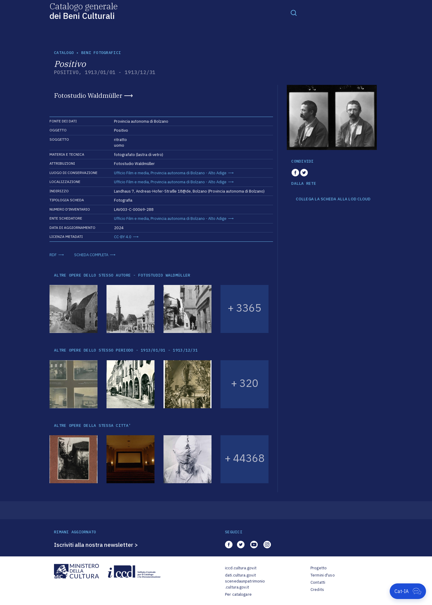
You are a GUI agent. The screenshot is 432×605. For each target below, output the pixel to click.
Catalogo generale (84, 11)
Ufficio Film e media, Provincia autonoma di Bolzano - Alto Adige (170, 172)
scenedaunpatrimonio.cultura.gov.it (245, 584)
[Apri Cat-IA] (408, 591)
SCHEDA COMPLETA (91, 254)
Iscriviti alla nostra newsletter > (96, 544)
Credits (317, 589)
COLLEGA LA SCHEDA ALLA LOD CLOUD (333, 199)
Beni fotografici (101, 52)
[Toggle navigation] (293, 12)
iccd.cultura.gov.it (240, 568)
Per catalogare (238, 594)
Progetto (318, 568)
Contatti (317, 582)
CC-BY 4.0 (122, 236)
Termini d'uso (322, 575)
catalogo (64, 52)
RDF (53, 254)
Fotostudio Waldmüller (88, 95)
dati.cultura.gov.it (240, 575)
